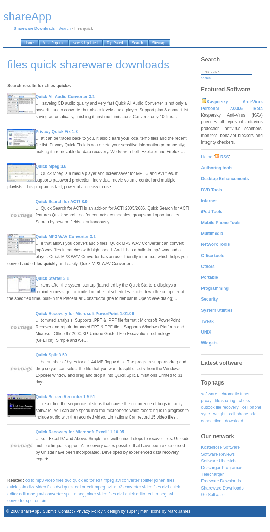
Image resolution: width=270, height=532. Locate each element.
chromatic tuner (235, 394)
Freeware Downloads (221, 481)
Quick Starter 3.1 (52, 278)
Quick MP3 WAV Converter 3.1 (66, 236)
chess (244, 400)
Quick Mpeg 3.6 (51, 166)
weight (219, 414)
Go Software (213, 494)
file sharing (225, 400)
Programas (232, 467)
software (209, 394)
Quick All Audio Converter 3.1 (65, 96)
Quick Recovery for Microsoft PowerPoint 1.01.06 (85, 313)
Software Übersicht (219, 461)
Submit (49, 511)
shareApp (30, 511)
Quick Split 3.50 (51, 355)
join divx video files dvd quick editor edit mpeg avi (66, 487)
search (206, 78)
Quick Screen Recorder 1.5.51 (65, 396)
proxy (206, 400)
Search (64, 28)
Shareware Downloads (222, 488)
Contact (65, 511)
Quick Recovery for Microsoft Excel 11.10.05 (80, 431)
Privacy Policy (89, 511)
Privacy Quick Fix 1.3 (57, 131)
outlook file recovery (220, 407)
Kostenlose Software (220, 447)
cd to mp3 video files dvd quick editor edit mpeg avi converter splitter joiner (95, 480)
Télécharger (212, 474)
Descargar (210, 467)
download (234, 421)
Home (206, 157)
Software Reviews (218, 454)
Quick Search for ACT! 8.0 (62, 201)
